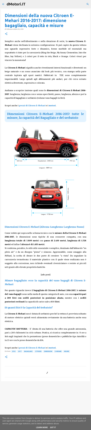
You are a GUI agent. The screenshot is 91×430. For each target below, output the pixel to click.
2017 (19, 351)
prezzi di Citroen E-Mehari (32, 105)
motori (52, 105)
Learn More (42, 427)
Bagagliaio (28, 351)
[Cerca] (87, 4)
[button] (6, 34)
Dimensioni (48, 351)
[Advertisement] (45, 401)
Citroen (38, 351)
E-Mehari (58, 351)
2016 (13, 351)
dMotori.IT (16, 4)
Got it (53, 427)
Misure (66, 351)
